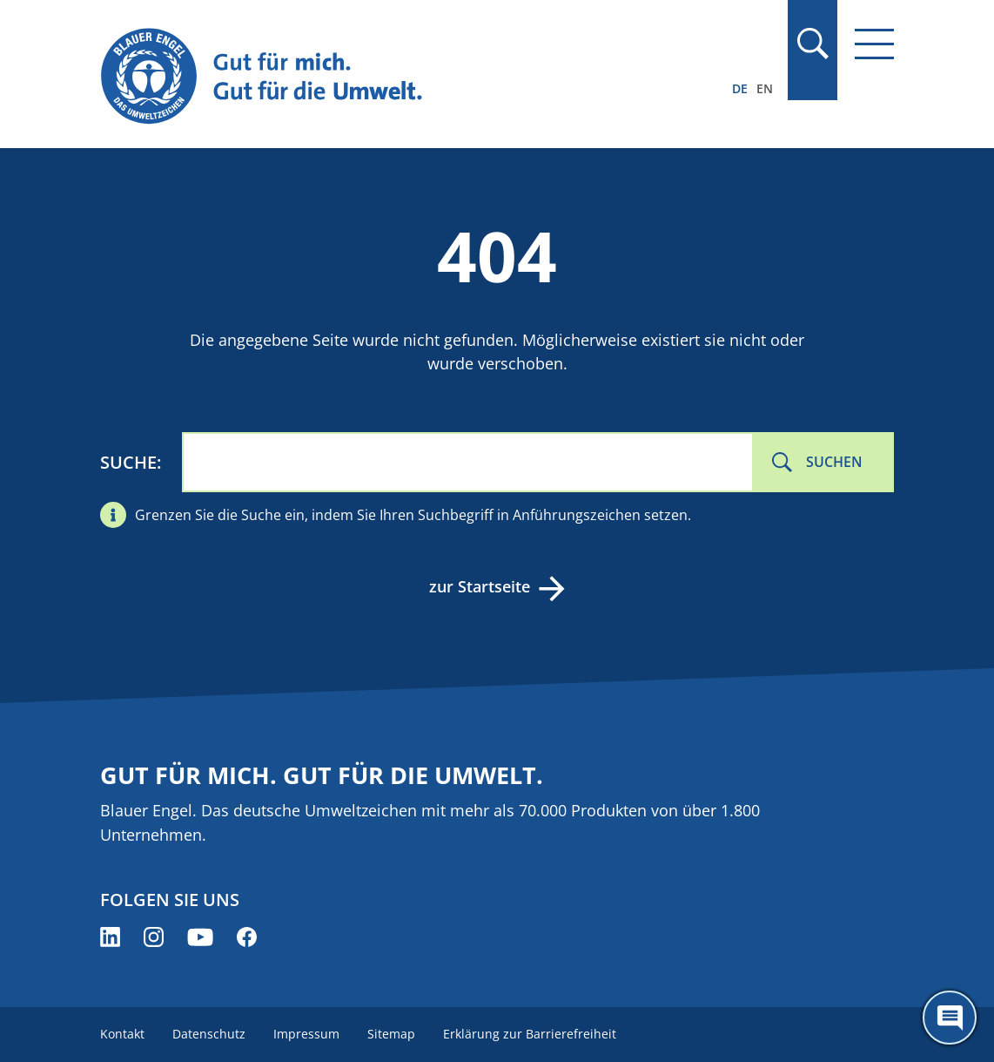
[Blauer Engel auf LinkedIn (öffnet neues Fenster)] (110, 937)
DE (740, 88)
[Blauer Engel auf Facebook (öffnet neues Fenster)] (247, 937)
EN (764, 88)
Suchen (834, 461)
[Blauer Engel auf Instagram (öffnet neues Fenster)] (154, 937)
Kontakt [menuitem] (122, 1033)
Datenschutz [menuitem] (208, 1033)
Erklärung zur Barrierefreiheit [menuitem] (529, 1033)
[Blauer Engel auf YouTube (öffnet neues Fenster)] (200, 937)
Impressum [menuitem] (306, 1033)
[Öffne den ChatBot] (950, 1018)
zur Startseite (479, 586)
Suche (128, 462)
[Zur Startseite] (377, 77)
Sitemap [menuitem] (391, 1033)
